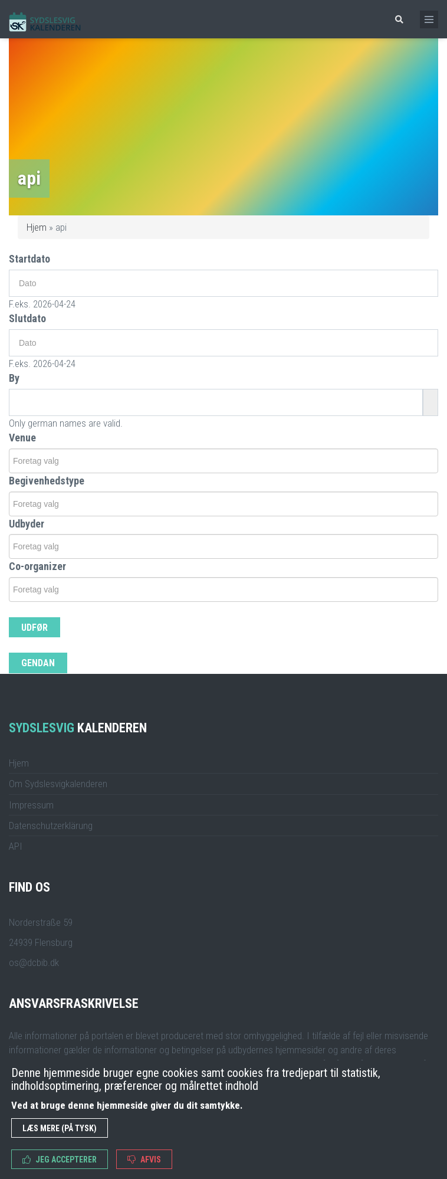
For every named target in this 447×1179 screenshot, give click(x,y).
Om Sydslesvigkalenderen (58, 784)
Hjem (37, 227)
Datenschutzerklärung (51, 825)
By (14, 378)
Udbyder (26, 524)
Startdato (29, 259)
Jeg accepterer (59, 1159)
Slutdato (27, 318)
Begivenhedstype (46, 480)
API (15, 846)
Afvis (144, 1159)
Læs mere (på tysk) (59, 1128)
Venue (22, 437)
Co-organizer (37, 566)
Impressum (31, 805)
